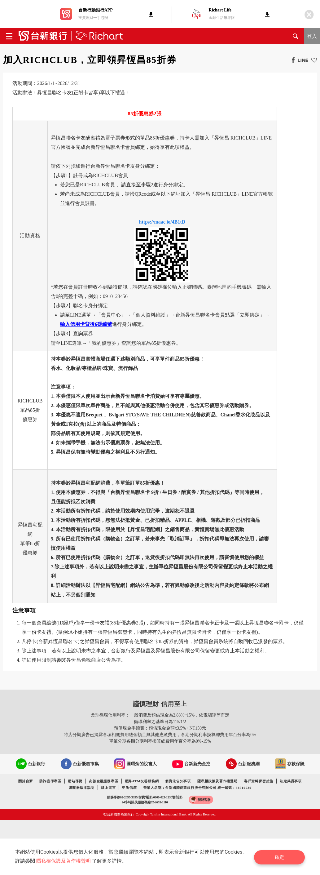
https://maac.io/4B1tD (162, 221)
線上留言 (108, 787)
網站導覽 (75, 781)
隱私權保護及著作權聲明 (64, 861)
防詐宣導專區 (50, 781)
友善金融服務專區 (103, 781)
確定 (281, 856)
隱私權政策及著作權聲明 (217, 781)
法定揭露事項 (291, 781)
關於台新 (25, 781)
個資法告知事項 (178, 781)
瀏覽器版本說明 (82, 787)
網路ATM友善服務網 (142, 781)
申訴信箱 (129, 787)
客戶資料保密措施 (258, 781)
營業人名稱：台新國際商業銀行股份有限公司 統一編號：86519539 (197, 787)
